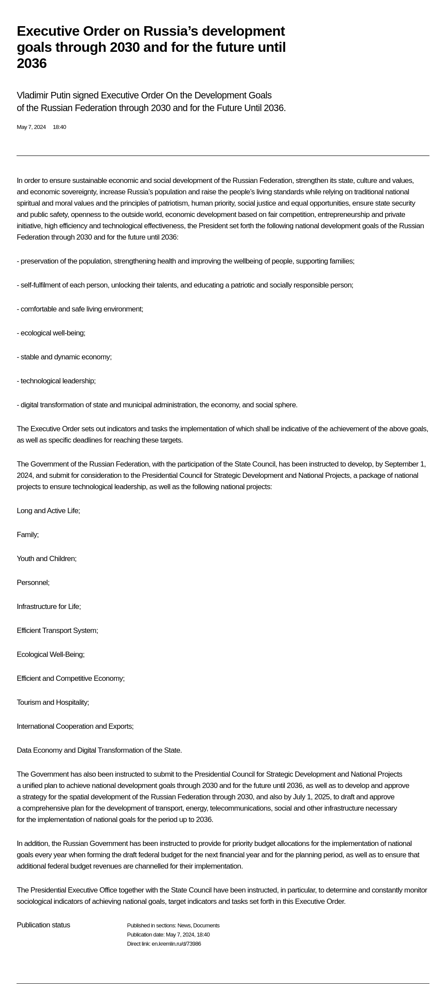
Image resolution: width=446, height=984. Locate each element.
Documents (206, 925)
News (183, 925)
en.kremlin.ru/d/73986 (176, 943)
